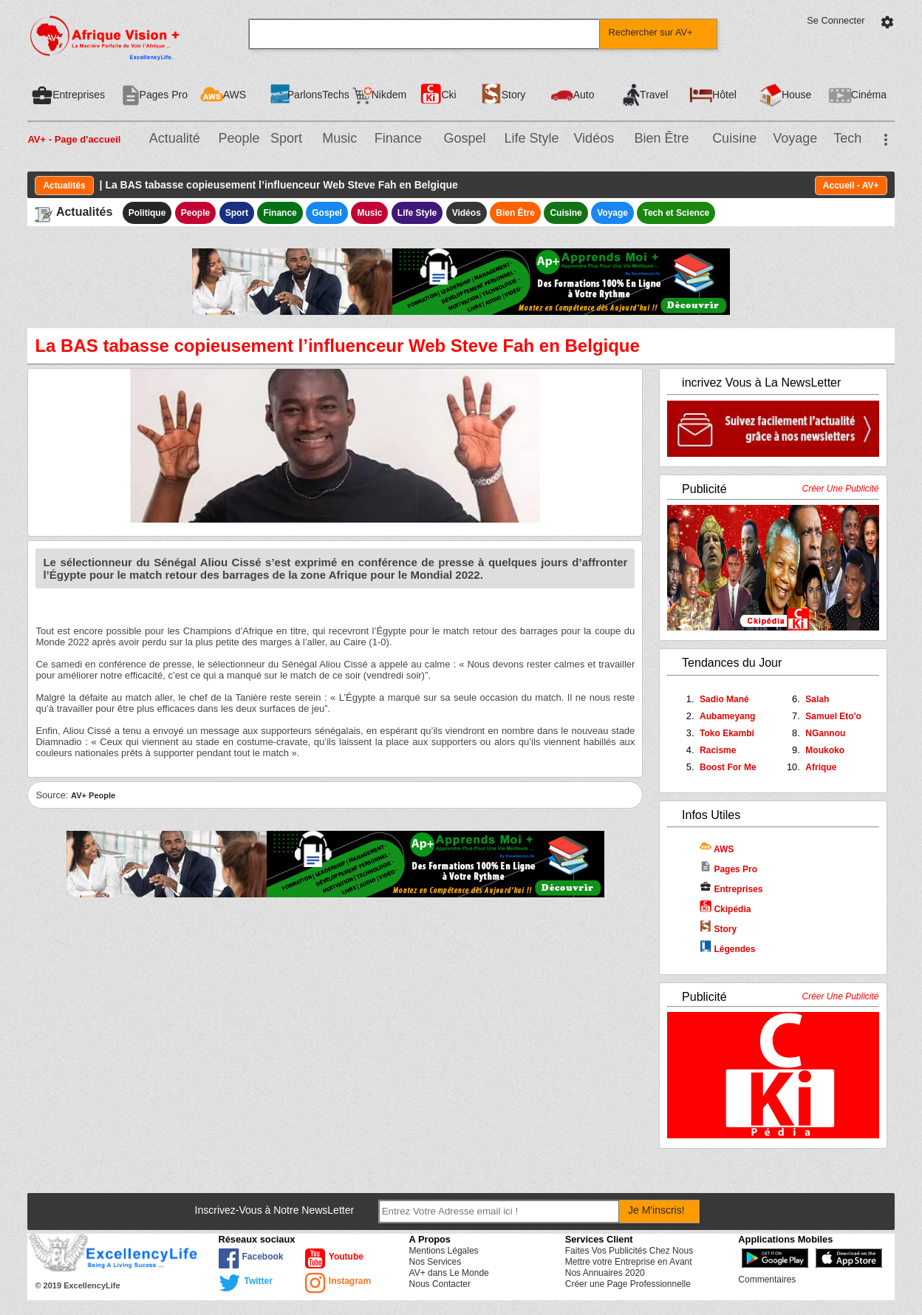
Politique (147, 213)
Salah (817, 699)
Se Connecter (835, 20)
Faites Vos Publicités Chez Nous (629, 1251)
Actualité (174, 138)
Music (339, 138)
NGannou (825, 733)
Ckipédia (725, 909)
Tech (847, 138)
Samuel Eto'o (833, 716)
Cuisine (734, 138)
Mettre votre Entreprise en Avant (628, 1262)
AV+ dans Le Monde (449, 1273)
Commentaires (767, 1279)
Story (718, 929)
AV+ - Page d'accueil (73, 139)
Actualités (64, 185)
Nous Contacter (440, 1284)
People (239, 138)
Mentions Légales (444, 1251)
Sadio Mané (724, 699)
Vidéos (593, 138)
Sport (286, 138)
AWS (717, 849)
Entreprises (731, 889)
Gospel (464, 138)
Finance (398, 138)
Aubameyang (727, 716)
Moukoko (824, 750)
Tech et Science (676, 213)
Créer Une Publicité (840, 488)
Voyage (795, 138)
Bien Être (662, 138)
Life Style (532, 138)
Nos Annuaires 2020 (605, 1273)
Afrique (820, 767)
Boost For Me (728, 767)
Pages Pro (728, 869)
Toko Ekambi (727, 733)
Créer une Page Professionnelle (628, 1284)
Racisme (718, 750)
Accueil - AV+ (851, 185)
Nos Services (435, 1262)
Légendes (727, 949)
